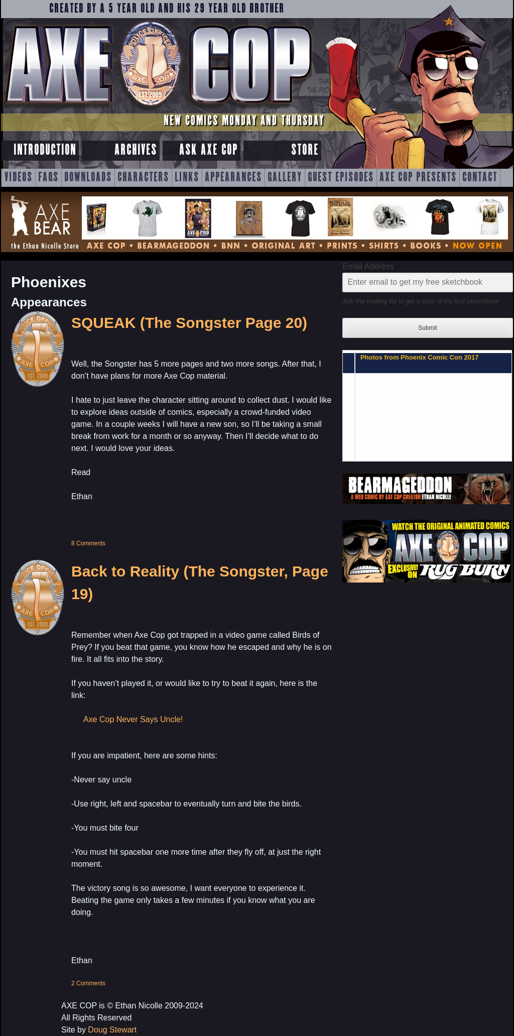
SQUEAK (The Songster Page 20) (189, 322)
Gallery (285, 178)
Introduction (45, 150)
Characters (143, 178)
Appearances (233, 178)
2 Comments (88, 983)
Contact (479, 178)
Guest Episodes (341, 178)
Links (187, 178)
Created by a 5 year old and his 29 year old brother (167, 9)
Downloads (88, 178)
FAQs (48, 178)
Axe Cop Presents (418, 178)
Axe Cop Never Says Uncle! (133, 719)
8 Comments (88, 543)
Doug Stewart (112, 1029)
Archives (135, 150)
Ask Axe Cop (208, 150)
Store (305, 150)
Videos (19, 178)
